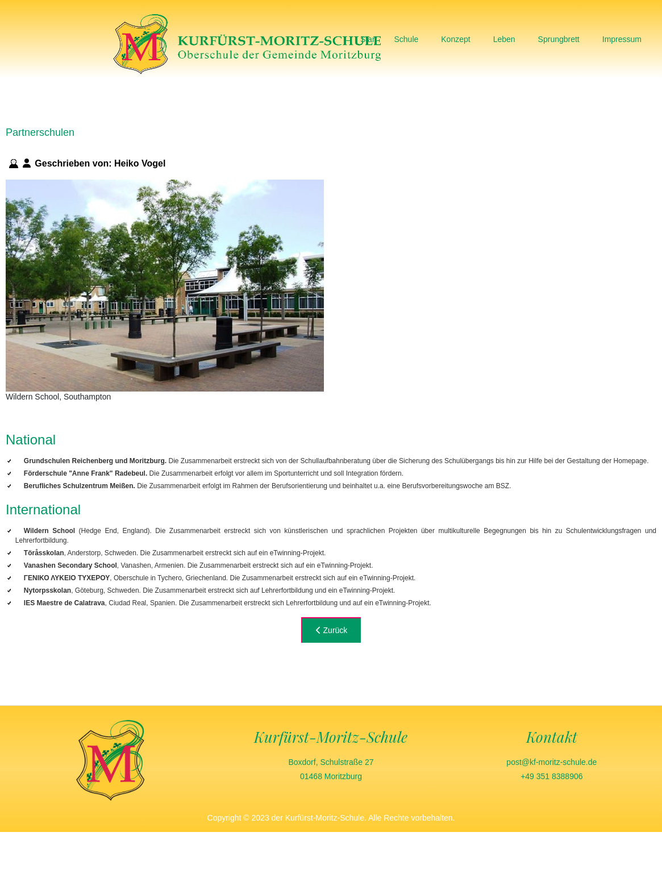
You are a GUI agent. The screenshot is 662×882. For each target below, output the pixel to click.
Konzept (455, 39)
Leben (504, 39)
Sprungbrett (559, 39)
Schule (406, 39)
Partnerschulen (40, 132)
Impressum (622, 39)
